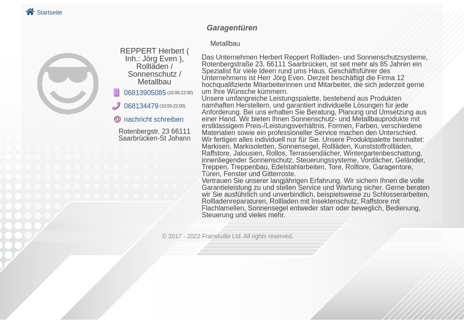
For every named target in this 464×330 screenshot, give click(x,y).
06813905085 (145, 92)
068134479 (141, 106)
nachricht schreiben (154, 119)
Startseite (44, 12)
